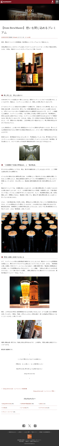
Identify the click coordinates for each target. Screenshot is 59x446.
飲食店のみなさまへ (12, 432)
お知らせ (41, 403)
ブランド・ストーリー (7, 411)
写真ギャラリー (34, 432)
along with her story (6, 403)
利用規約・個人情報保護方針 (44, 432)
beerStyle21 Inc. (32, 443)
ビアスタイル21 (43, 407)
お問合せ (20, 432)
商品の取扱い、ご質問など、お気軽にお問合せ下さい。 (29, 441)
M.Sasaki (15, 37)
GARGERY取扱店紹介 (26, 403)
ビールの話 (27, 37)
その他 (3, 407)
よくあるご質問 (27, 432)
